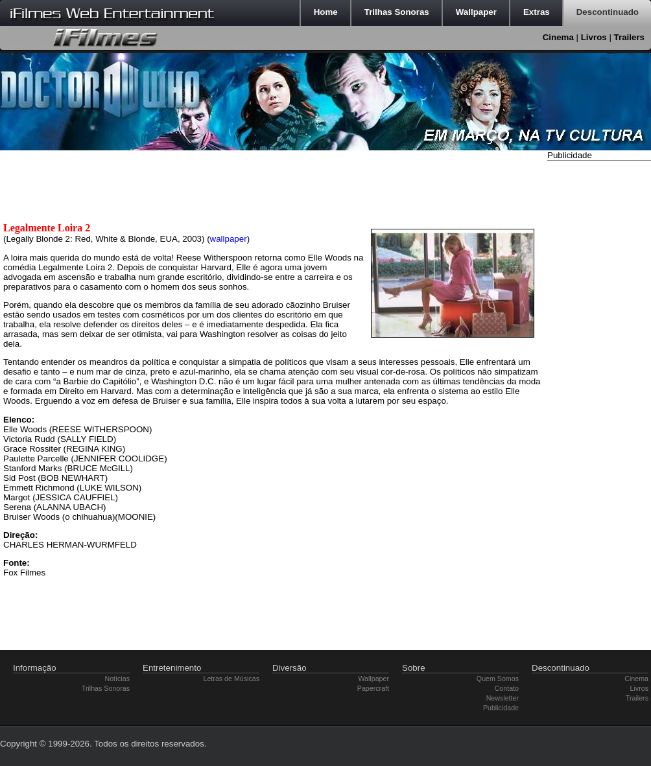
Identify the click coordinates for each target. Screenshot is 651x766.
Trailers (629, 37)
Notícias (117, 678)
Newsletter (502, 698)
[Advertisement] (586, 358)
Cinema (558, 37)
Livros (594, 37)
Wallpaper (373, 678)
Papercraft (373, 688)
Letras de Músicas (231, 678)
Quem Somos (498, 678)
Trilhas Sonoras (106, 688)
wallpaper (228, 239)
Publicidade (501, 708)
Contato (507, 688)
